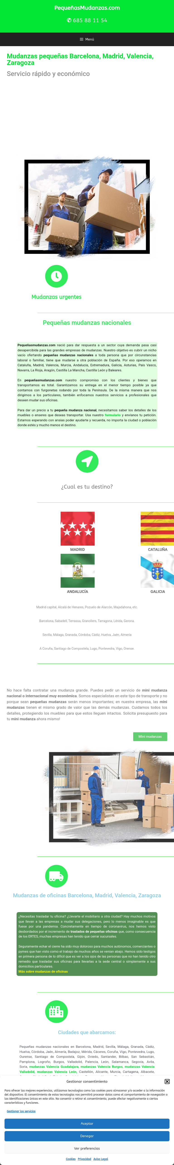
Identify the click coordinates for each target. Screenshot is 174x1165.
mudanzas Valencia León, (73, 1069)
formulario (99, 399)
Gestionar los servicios (21, 1111)
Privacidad (84, 1159)
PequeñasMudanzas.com (87, 8)
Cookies (71, 1159)
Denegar (87, 1136)
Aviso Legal (100, 1159)
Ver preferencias (87, 1148)
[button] (167, 1081)
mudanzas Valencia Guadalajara (71, 1067)
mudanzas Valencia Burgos (94, 1067)
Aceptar (87, 1124)
